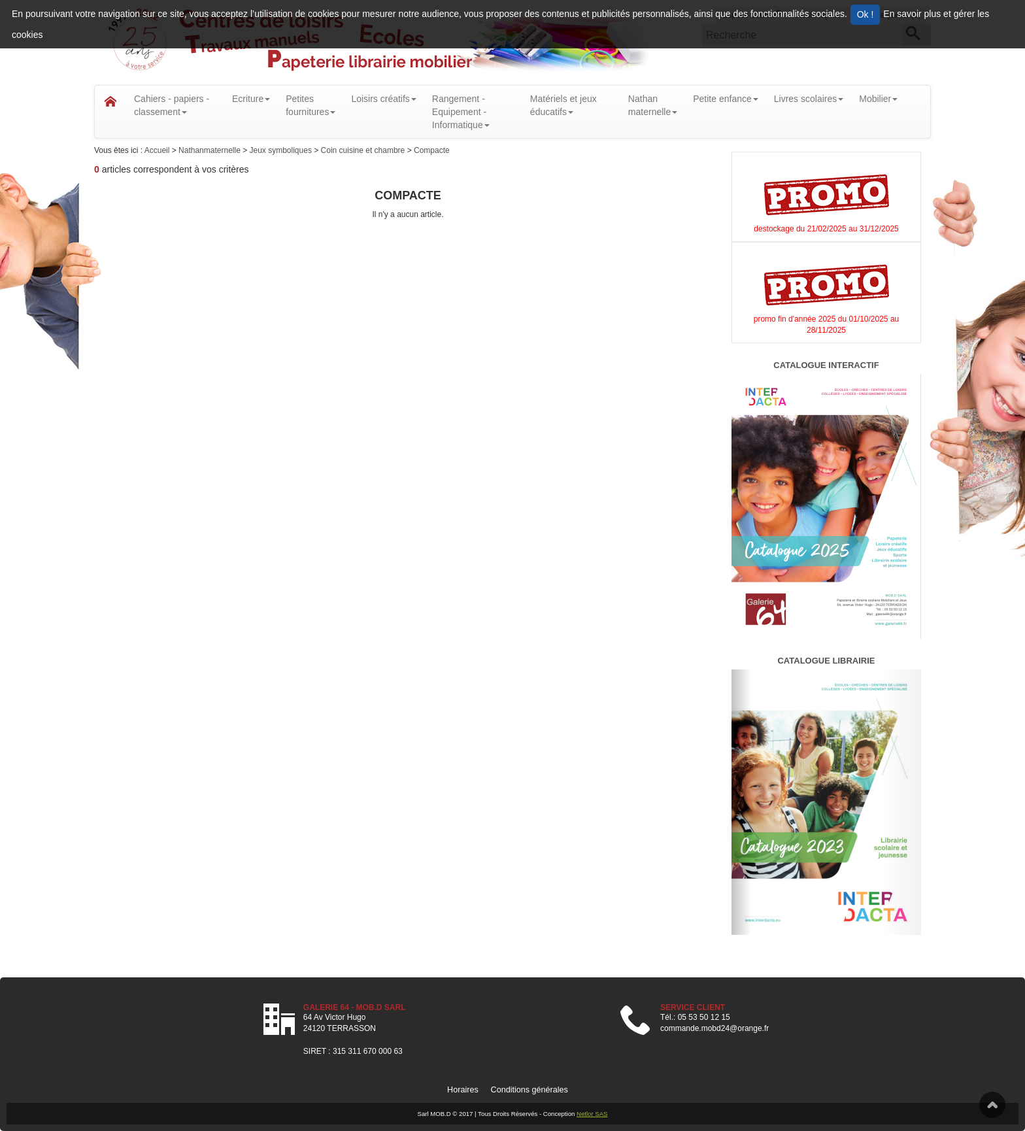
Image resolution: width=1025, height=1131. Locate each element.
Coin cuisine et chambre (364, 150)
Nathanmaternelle (210, 150)
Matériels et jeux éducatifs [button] (563, 105)
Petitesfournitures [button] (310, 105)
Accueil (158, 150)
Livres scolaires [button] (808, 98)
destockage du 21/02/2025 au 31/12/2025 (826, 228)
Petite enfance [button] (725, 98)
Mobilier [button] (878, 98)
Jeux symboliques (282, 150)
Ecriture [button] (251, 98)
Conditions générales (529, 1089)
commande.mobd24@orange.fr (714, 1028)
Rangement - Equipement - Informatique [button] (461, 111)
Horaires (463, 1089)
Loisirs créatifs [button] (383, 98)
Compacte (432, 150)
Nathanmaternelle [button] (652, 105)
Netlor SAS (592, 1113)
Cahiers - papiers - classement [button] (171, 105)
